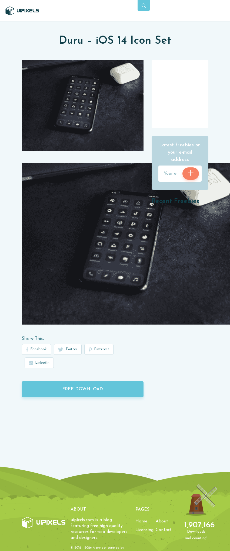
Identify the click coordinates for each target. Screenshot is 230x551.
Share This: (33, 338)
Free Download (82, 389)
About (162, 521)
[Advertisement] (180, 93)
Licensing (144, 530)
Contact (164, 530)
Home (141, 521)
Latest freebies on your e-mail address (180, 152)
